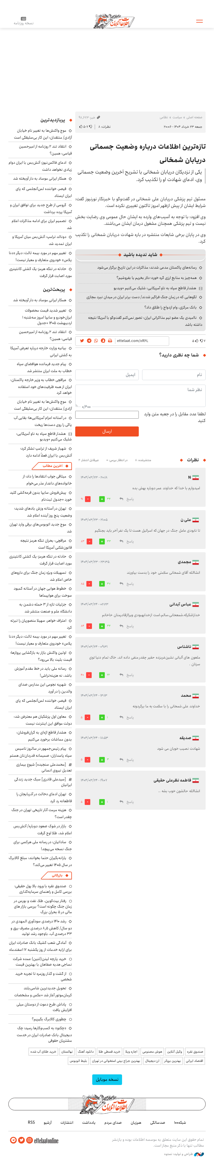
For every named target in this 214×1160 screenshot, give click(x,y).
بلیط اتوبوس (78, 1060)
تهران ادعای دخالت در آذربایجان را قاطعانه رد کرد (44, 797)
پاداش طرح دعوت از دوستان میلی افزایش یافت (44, 1007)
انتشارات (66, 1123)
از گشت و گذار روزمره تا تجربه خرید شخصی (43, 976)
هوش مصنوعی (152, 1051)
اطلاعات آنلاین (114, 21)
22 (108, 675)
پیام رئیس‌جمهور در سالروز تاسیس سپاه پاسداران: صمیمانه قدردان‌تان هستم (41, 752)
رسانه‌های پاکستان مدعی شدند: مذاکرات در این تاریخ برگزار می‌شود (147, 267)
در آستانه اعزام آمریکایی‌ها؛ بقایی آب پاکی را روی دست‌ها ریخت (43, 421)
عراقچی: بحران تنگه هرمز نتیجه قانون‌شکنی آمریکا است (46, 544)
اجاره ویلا (131, 1051)
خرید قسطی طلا (109, 1051)
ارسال (107, 431)
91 (82, 499)
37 (109, 584)
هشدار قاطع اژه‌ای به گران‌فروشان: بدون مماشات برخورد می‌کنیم (44, 735)
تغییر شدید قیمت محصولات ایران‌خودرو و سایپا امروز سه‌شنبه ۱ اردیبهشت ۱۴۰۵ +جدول (47, 316)
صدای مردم (113, 1123)
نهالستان (67, 1051)
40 (82, 675)
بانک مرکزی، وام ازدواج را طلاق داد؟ (170, 307)
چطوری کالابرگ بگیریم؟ (49, 1019)
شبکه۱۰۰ (180, 1123)
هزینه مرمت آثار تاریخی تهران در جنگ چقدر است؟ (41, 813)
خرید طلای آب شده (43, 1051)
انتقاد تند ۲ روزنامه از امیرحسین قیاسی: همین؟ (45, 335)
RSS (31, 1123)
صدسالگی (157, 1123)
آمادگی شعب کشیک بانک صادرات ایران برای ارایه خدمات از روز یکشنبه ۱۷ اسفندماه (40, 946)
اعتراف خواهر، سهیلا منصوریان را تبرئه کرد (41, 624)
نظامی (164, 117)
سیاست (177, 117)
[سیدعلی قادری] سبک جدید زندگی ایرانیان (43, 782)
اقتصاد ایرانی (194, 1060)
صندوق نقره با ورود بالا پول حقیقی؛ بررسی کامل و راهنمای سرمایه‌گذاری (43, 889)
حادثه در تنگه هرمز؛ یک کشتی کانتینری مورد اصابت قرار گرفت (40, 272)
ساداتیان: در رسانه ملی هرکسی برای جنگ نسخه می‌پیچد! (42, 845)
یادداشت (89, 1123)
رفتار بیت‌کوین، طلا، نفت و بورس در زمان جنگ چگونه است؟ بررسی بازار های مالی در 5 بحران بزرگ (43, 906)
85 (82, 584)
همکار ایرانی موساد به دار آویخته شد (39, 178)
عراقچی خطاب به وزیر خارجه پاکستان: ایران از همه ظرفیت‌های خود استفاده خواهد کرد (41, 386)
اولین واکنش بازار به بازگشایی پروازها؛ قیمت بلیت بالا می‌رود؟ (41, 656)
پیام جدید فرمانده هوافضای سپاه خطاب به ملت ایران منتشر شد (44, 367)
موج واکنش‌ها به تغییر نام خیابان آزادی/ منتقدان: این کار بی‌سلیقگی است (43, 134)
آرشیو (48, 1123)
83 (82, 541)
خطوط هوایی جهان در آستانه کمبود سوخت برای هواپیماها (43, 592)
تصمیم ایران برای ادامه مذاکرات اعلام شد (42, 224)
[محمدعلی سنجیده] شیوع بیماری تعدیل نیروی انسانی (44, 767)
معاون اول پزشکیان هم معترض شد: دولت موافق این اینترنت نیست (43, 720)
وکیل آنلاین (174, 1051)
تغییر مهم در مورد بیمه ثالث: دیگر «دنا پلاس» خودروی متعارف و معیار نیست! (40, 256)
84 (82, 626)
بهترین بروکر (172, 1060)
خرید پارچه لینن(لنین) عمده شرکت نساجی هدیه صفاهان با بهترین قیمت (42, 962)
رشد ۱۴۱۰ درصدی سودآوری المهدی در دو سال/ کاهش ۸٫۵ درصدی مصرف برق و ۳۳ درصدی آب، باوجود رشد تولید (41, 927)
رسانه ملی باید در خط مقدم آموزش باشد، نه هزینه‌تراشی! (43, 672)
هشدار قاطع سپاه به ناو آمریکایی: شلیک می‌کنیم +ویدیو (155, 288)
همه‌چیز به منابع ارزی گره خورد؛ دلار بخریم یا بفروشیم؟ (156, 278)
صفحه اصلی (194, 117)
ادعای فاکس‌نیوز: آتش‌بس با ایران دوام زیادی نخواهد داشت (40, 166)
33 (109, 541)
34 (109, 499)
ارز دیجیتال (152, 1060)
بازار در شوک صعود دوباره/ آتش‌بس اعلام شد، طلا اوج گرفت (42, 829)
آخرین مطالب (52, 466)
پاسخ (130, 499)
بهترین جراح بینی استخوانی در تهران (116, 1060)
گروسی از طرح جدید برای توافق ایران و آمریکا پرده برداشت (41, 208)
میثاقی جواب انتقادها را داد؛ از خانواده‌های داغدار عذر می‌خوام (47, 479)
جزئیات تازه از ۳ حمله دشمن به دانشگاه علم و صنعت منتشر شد (45, 607)
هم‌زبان (136, 1123)
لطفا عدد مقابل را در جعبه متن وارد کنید (175, 417)
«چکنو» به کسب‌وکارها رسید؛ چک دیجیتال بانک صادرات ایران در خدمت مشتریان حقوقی (44, 1034)
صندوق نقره (195, 1051)
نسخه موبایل (107, 1079)
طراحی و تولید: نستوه (184, 1154)
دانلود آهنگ (86, 1051)
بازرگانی (57, 875)
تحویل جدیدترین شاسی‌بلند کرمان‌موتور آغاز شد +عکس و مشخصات (43, 991)
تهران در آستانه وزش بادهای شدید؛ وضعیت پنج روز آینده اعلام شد (43, 511)
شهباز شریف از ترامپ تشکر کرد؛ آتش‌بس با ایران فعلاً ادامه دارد (46, 452)
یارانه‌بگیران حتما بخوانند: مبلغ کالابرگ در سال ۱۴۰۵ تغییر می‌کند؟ (40, 861)
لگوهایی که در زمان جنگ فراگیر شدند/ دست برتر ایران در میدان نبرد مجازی (141, 297)
